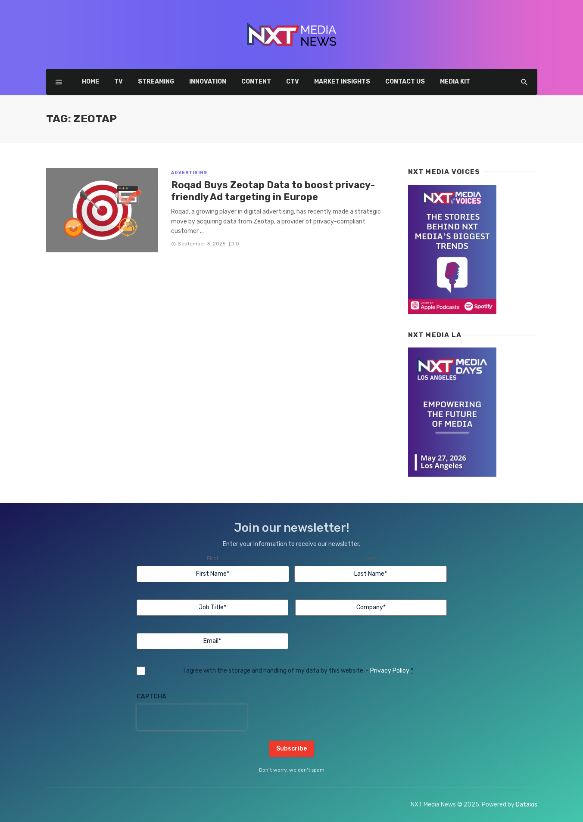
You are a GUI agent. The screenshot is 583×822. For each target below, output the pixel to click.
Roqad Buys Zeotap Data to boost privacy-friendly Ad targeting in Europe (273, 191)
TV (118, 81)
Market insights (342, 81)
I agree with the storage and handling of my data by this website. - (298, 671)
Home (90, 81)
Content (256, 81)
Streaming (156, 81)
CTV (292, 81)
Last (370, 558)
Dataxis (526, 804)
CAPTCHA (151, 696)
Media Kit (455, 81)
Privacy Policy (389, 670)
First (212, 558)
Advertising (189, 172)
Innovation (207, 81)
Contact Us (405, 81)
